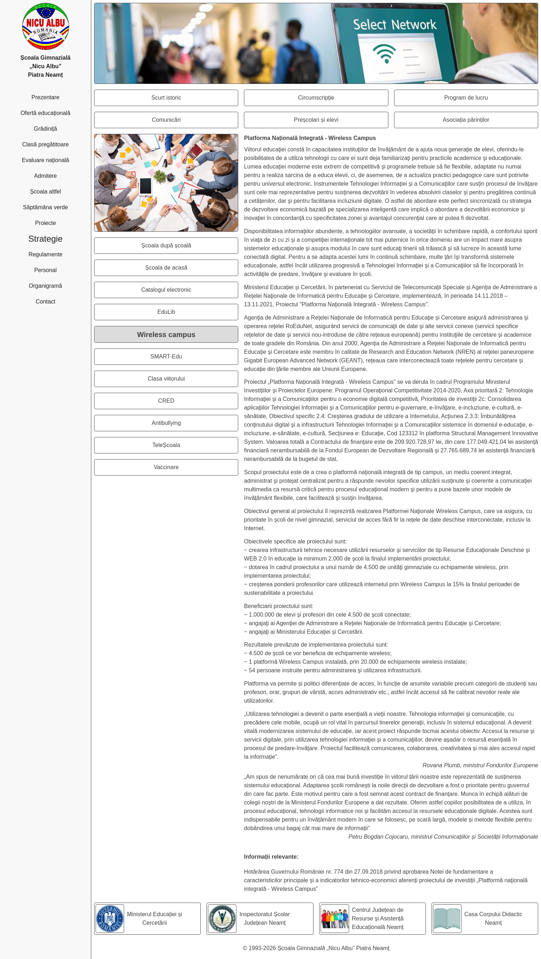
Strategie (58, 237)
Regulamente (58, 253)
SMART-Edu (194, 358)
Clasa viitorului (193, 381)
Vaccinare (196, 469)
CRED (198, 403)
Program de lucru (491, 100)
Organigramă (58, 285)
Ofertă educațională (54, 112)
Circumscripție (343, 100)
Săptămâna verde (55, 206)
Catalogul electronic (189, 292)
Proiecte (61, 222)
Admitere (61, 175)
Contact (62, 301)
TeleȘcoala (195, 447)
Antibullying (195, 425)
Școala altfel (59, 191)
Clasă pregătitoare (55, 143)
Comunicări (195, 122)
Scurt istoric (194, 100)
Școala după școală (189, 247)
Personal (61, 269)
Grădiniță (61, 128)
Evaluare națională (55, 159)
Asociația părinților (490, 122)
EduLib (197, 314)
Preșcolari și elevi (341, 122)
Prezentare (59, 96)
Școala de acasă (191, 270)
